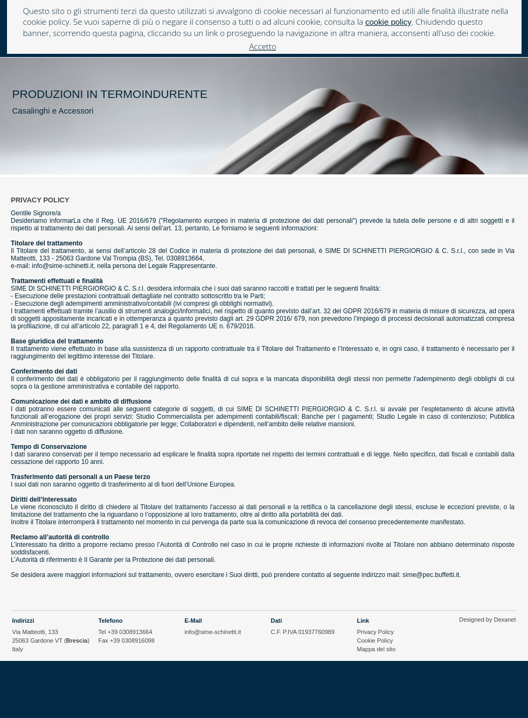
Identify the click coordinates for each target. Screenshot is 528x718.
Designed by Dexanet (487, 619)
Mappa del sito (376, 649)
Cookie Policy (375, 640)
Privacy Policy (375, 632)
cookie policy (388, 21)
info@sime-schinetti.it (213, 632)
